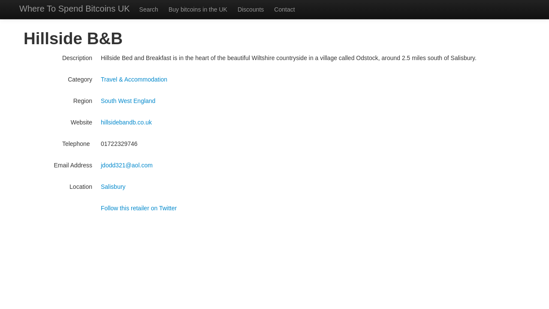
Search (148, 9)
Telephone (77, 143)
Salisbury (113, 186)
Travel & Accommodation (134, 79)
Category (80, 79)
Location (80, 186)
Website (81, 122)
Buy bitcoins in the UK (198, 9)
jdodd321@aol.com (127, 165)
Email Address (73, 165)
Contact (284, 9)
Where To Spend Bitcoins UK (74, 8)
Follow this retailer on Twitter (139, 208)
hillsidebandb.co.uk (126, 122)
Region (82, 100)
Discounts (251, 9)
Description (77, 58)
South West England (128, 100)
